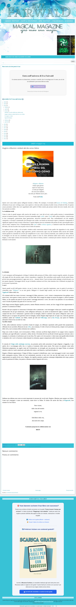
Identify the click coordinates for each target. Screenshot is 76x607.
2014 (5, 135)
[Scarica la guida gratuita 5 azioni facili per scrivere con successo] (38, 554)
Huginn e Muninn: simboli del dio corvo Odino (15, 114)
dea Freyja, (56, 317)
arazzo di (61, 202)
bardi (51, 216)
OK (56, 606)
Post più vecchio (69, 490)
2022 (5, 126)
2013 (5, 136)
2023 (5, 124)
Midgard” (16, 290)
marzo (6, 110)
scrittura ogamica (46, 224)
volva (29, 326)
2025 (5, 103)
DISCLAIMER (28, 57)
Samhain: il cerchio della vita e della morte (14, 112)
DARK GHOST (8, 57)
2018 (5, 131)
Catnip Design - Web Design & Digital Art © (43, 601)
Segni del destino (8, 117)
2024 (5, 105)
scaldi (42, 216)
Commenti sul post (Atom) (12, 492)
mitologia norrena (30, 446)
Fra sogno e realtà (9, 116)
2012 (5, 138)
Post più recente (6, 490)
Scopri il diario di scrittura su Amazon (39, 522)
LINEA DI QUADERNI (19, 57)
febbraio (7, 120)
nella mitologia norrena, (20, 344)
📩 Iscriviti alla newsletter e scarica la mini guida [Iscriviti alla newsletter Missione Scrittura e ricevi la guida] (38, 591)
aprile (6, 109)
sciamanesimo (37, 446)
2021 (5, 127)
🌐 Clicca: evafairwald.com (38, 86)
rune (35, 224)
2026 (5, 102)
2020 (5, 129)
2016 (5, 133)
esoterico (8, 446)
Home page (38, 490)
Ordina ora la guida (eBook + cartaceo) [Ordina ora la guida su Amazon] (39, 519)
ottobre (6, 107)
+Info (53, 606)
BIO (13, 57)
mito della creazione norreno (20, 446)
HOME (3, 57)
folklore (12, 446)
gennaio (7, 121)
